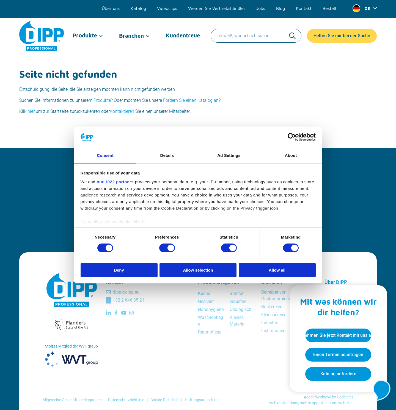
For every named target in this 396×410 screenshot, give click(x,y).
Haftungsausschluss (202, 400)
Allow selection (198, 270)
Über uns (111, 7)
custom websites (338, 403)
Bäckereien (271, 306)
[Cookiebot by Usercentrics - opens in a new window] (292, 137)
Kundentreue (183, 33)
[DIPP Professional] (42, 33)
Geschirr (206, 301)
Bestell (329, 7)
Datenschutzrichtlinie (126, 400)
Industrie (238, 301)
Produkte (85, 33)
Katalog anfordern (337, 373)
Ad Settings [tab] (228, 155)
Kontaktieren (122, 111)
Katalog (138, 7)
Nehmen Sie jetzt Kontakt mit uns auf (337, 334)
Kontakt (304, 7)
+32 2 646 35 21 (128, 300)
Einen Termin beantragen (337, 353)
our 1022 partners (115, 181)
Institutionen (273, 330)
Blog (280, 7)
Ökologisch (240, 309)
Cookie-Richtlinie (164, 400)
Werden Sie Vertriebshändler (216, 7)
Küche (204, 293)
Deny (119, 270)
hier (31, 111)
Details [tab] (167, 155)
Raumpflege (209, 332)
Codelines (345, 397)
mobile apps (310, 403)
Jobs (260, 7)
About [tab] (291, 155)
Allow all (277, 270)
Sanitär (237, 293)
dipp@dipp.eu (126, 292)
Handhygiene (211, 309)
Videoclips (167, 7)
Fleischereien (274, 314)
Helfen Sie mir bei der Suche (342, 32)
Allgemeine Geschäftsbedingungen (72, 400)
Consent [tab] (105, 155)
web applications (283, 403)
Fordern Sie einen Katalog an (191, 100)
